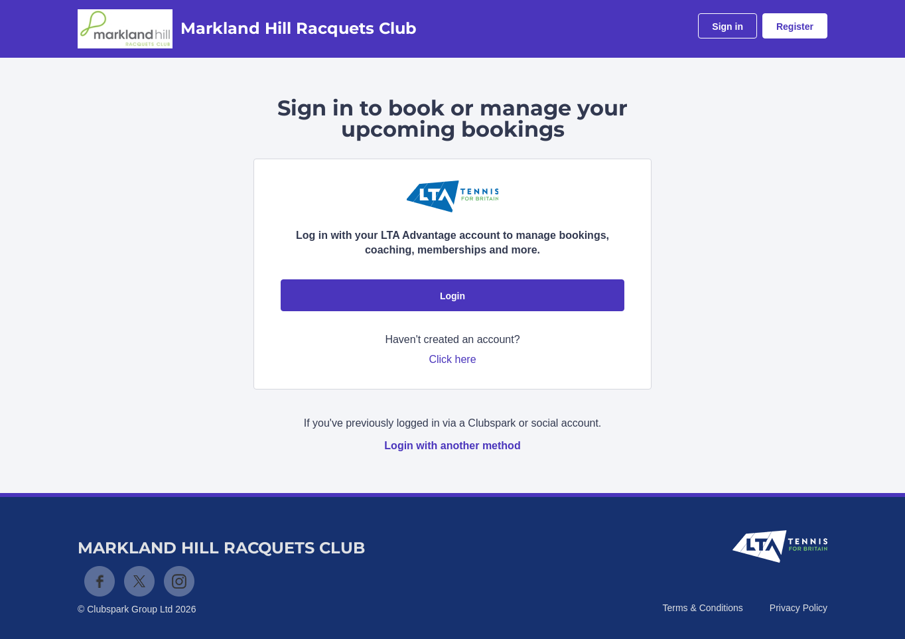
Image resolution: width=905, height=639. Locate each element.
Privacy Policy (798, 608)
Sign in (727, 26)
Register (794, 26)
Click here (452, 359)
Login (452, 296)
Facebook (99, 581)
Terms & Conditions (702, 608)
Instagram (179, 581)
